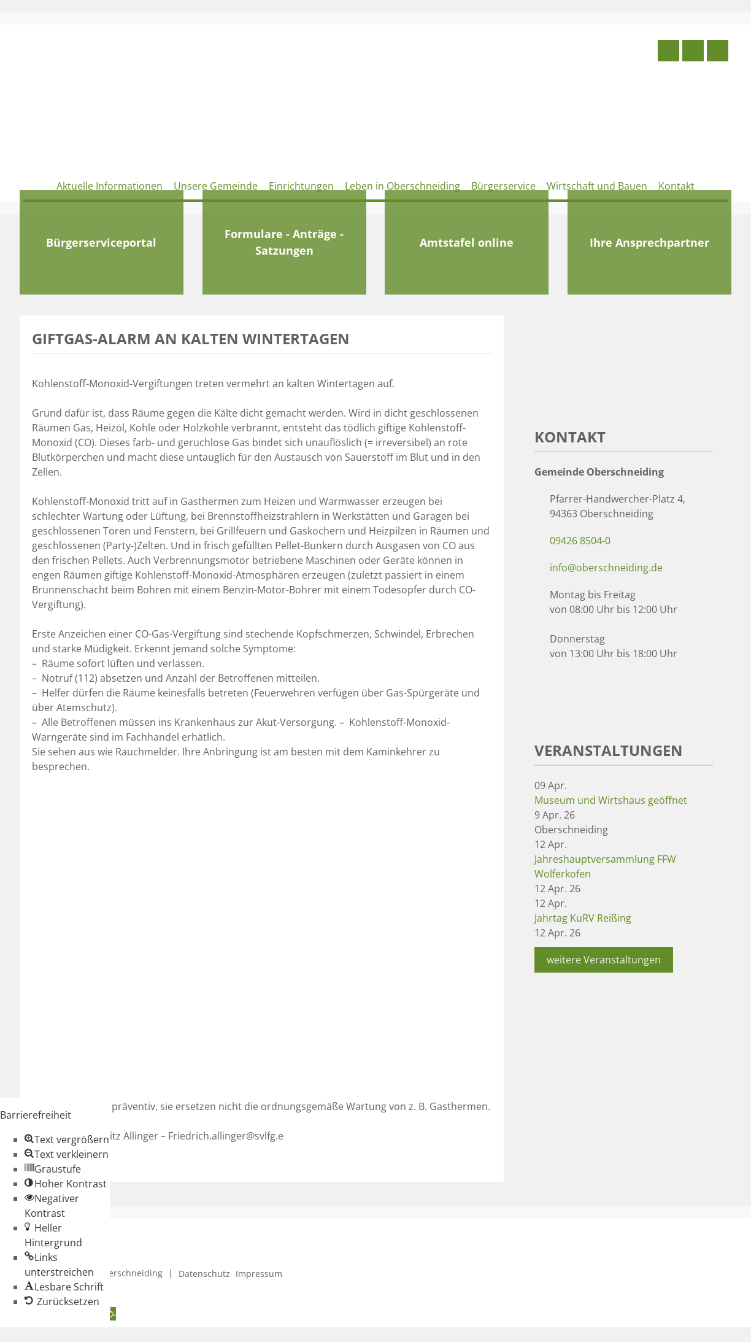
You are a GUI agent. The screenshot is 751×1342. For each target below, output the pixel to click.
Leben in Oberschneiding (402, 186)
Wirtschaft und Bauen (597, 186)
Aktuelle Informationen (109, 186)
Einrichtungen (301, 186)
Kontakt (676, 186)
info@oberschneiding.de (606, 567)
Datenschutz (204, 1273)
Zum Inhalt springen (46, 1334)
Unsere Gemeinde (216, 186)
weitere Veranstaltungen (604, 959)
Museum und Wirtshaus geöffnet (610, 800)
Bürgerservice (503, 186)
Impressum (259, 1273)
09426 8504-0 (580, 540)
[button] (67, 1139)
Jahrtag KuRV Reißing (582, 918)
